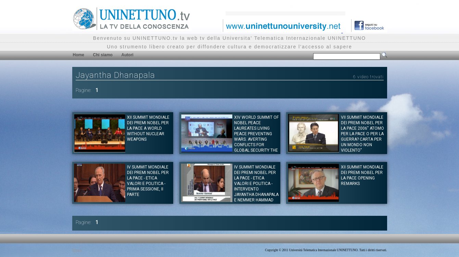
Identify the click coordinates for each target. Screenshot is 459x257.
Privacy (77, 250)
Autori (127, 54)
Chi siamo (103, 54)
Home (78, 54)
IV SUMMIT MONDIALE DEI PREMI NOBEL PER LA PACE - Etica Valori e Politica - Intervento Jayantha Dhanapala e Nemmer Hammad (256, 183)
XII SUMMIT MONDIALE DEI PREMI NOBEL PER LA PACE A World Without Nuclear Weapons (148, 128)
